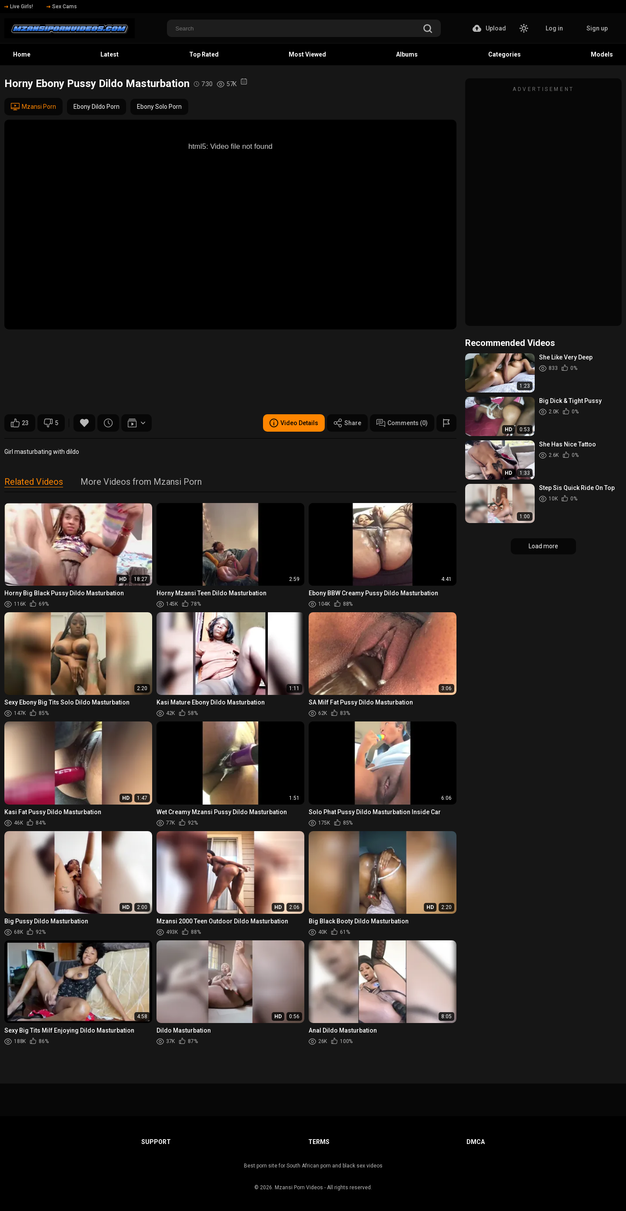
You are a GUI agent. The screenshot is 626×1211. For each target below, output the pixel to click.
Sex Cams (62, 6)
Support (156, 1141)
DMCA (475, 1141)
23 (20, 423)
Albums (407, 54)
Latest (109, 54)
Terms (319, 1141)
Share (347, 423)
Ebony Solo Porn (159, 106)
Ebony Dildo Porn (96, 106)
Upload (489, 28)
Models (602, 54)
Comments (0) (402, 423)
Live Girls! (18, 6)
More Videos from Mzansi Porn (141, 482)
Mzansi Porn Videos (299, 1187)
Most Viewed (307, 54)
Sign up (597, 28)
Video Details (294, 423)
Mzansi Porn (33, 106)
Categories (504, 54)
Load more (543, 546)
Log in (554, 28)
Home (21, 54)
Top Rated (204, 54)
